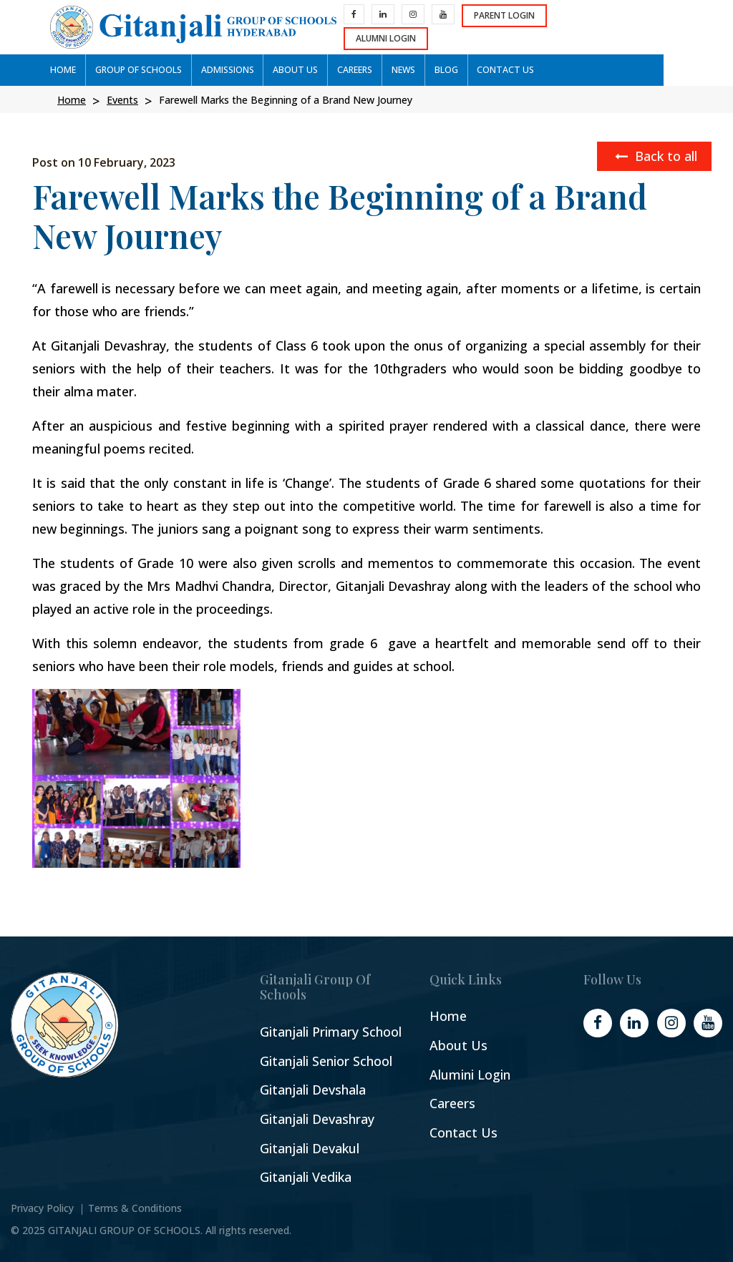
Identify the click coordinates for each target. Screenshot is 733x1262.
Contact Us (463, 1132)
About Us (458, 1045)
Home (62, 70)
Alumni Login (641, 27)
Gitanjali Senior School (326, 1061)
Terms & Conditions (135, 1208)
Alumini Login (469, 1074)
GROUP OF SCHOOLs (135, 70)
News (393, 70)
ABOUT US (288, 70)
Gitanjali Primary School (331, 1032)
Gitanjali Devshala (313, 1089)
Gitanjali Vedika (305, 1177)
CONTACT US (492, 70)
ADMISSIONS (222, 70)
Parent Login (548, 27)
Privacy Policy (42, 1208)
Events (122, 100)
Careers (452, 1103)
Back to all (656, 156)
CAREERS (346, 70)
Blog (435, 70)
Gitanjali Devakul (309, 1148)
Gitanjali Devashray (317, 1119)
